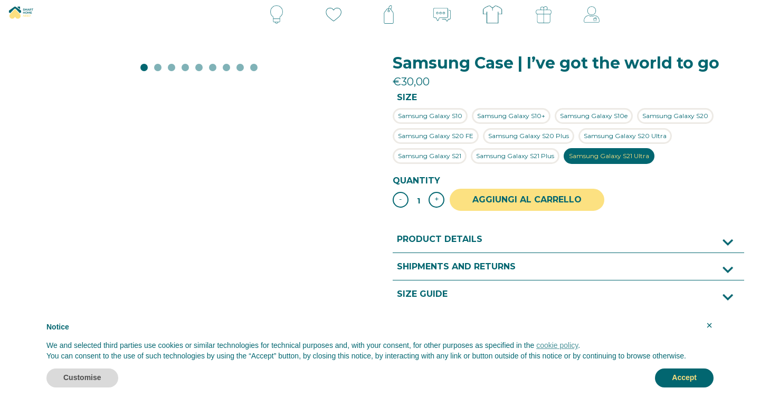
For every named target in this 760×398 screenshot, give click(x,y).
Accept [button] (684, 377)
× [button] (709, 325)
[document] (380, 344)
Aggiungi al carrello (529, 200)
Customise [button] (82, 377)
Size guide (422, 293)
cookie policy (557, 345)
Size (407, 97)
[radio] (430, 116)
